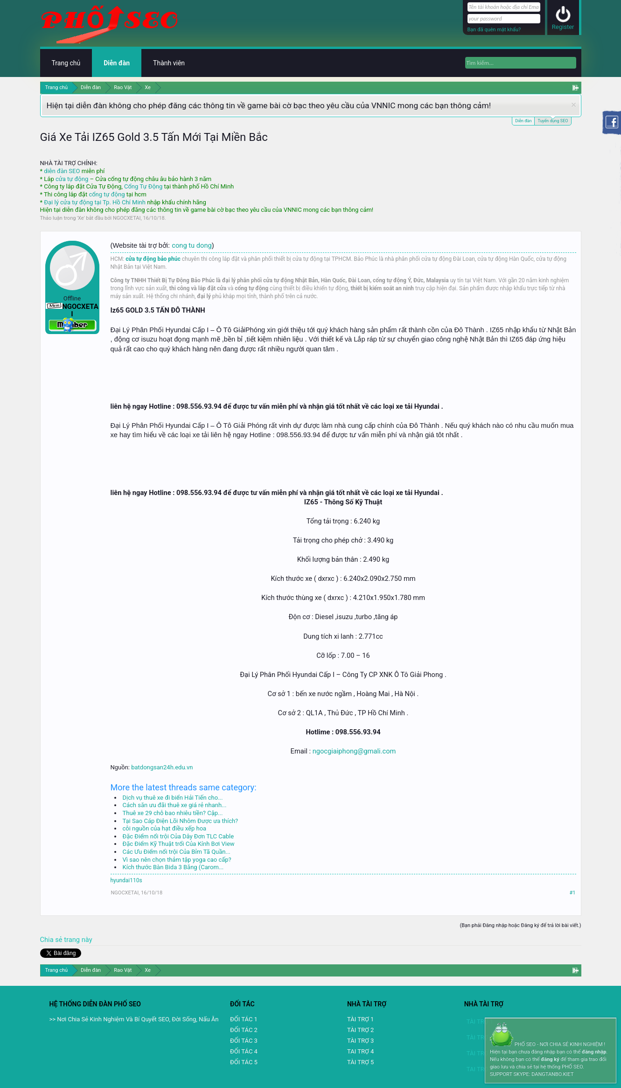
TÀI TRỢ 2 (360, 1029)
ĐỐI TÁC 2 (244, 1029)
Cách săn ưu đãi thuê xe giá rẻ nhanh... (175, 805)
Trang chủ (66, 63)
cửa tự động (72, 178)
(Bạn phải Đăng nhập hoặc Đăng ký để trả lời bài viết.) (520, 925)
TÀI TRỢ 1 (360, 1019)
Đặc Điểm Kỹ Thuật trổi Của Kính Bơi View (179, 843)
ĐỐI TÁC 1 (244, 1019)
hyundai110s (126, 880)
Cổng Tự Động (143, 186)
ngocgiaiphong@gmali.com (354, 751)
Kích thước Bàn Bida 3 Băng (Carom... (173, 867)
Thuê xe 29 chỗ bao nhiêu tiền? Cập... (173, 812)
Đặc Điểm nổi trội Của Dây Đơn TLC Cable (178, 836)
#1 (573, 893)
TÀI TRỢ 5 (360, 1062)
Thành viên (169, 63)
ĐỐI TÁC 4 (244, 1051)
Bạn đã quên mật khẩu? (494, 30)
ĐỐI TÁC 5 (244, 1062)
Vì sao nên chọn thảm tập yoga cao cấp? (177, 859)
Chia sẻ (52, 939)
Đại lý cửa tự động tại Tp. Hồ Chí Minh (95, 202)
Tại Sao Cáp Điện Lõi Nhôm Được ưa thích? (180, 820)
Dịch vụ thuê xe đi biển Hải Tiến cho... (173, 797)
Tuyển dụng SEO (552, 120)
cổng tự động (107, 194)
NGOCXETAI (127, 218)
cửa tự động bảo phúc (153, 259)
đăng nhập (594, 1052)
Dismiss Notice (573, 104)
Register (563, 26)
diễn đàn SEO (62, 170)
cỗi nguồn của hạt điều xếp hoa (165, 828)
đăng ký (550, 1059)
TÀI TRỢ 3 (360, 1040)
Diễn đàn (523, 121)
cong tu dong (191, 245)
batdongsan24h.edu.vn (162, 767)
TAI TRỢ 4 (360, 1051)
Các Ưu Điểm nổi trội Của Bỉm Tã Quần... (176, 851)
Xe (81, 218)
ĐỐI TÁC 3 (244, 1040)
